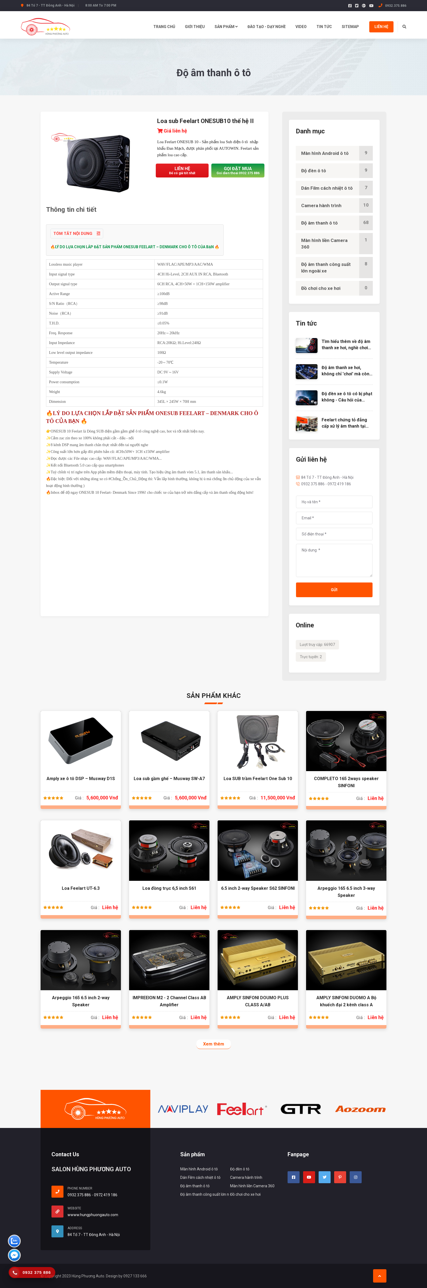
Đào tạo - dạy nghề (267, 26)
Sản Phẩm (226, 26)
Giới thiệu (195, 26)
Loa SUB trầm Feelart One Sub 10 (258, 778)
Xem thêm (213, 1044)
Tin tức (324, 26)
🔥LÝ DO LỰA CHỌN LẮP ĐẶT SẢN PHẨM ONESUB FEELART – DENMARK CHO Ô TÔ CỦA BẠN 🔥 (134, 247)
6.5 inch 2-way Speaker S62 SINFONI (258, 888)
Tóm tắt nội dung (76, 233)
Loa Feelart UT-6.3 (81, 888)
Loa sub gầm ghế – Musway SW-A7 (169, 778)
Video (301, 26)
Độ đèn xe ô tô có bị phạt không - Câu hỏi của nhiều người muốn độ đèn (347, 400)
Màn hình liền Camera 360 (337, 243)
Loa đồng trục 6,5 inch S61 (169, 888)
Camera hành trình (337, 205)
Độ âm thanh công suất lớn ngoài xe (337, 267)
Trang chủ (164, 26)
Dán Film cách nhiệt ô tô (337, 188)
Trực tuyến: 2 (311, 657)
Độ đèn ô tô (337, 170)
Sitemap (350, 26)
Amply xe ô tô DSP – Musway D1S (81, 778)
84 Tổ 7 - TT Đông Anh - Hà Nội (324, 477)
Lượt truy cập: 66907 (317, 644)
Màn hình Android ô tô (337, 153)
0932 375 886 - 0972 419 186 (323, 484)
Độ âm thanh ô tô (337, 223)
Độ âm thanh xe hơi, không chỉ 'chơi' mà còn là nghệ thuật (345, 373)
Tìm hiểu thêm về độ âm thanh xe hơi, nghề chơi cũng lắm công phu (346, 347)
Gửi (334, 590)
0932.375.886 (392, 6)
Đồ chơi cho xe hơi (337, 288)
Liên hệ (381, 26)
